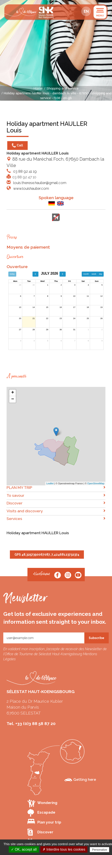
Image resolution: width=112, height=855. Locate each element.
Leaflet (50, 483)
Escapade (41, 812)
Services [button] (56, 518)
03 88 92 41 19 (24, 171)
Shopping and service (62, 88)
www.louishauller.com (30, 188)
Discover (40, 832)
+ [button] (12, 393)
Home (38, 88)
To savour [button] (56, 495)
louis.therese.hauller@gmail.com (39, 183)
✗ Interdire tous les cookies (64, 849)
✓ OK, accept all (24, 849)
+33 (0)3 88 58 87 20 (35, 723)
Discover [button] (56, 503)
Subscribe (96, 638)
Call (17, 145)
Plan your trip (44, 821)
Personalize (99, 849)
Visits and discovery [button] (56, 511)
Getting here (80, 780)
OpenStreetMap (95, 483)
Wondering (42, 803)
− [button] (12, 399)
